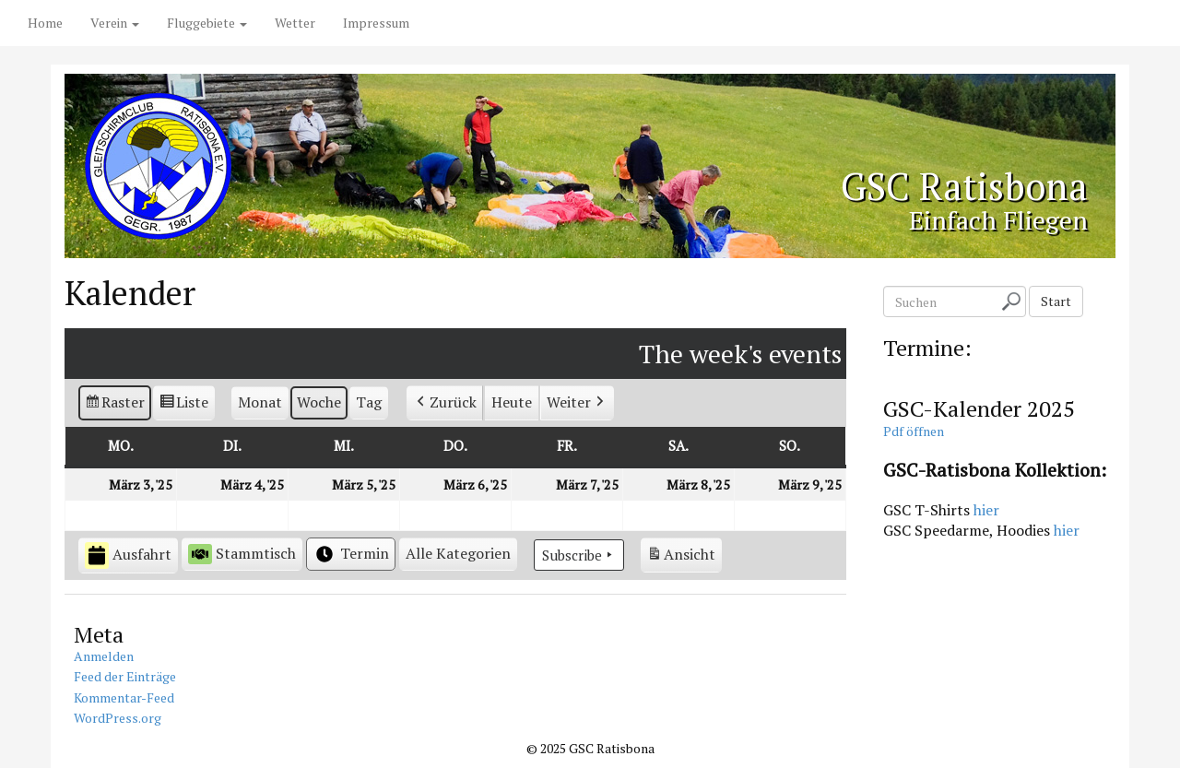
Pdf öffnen (913, 431)
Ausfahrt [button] (128, 555)
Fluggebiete (207, 22)
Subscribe (579, 555)
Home (45, 22)
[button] (458, 554)
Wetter (295, 22)
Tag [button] (369, 402)
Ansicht (684, 557)
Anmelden (104, 656)
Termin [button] (351, 554)
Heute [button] (511, 402)
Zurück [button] (445, 403)
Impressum (376, 22)
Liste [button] (184, 405)
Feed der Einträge (125, 676)
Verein (114, 22)
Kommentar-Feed (124, 697)
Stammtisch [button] (242, 553)
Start (1056, 301)
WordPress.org (117, 718)
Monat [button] (260, 402)
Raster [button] (115, 405)
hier (986, 510)
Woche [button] (319, 402)
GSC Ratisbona (960, 185)
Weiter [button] (577, 403)
